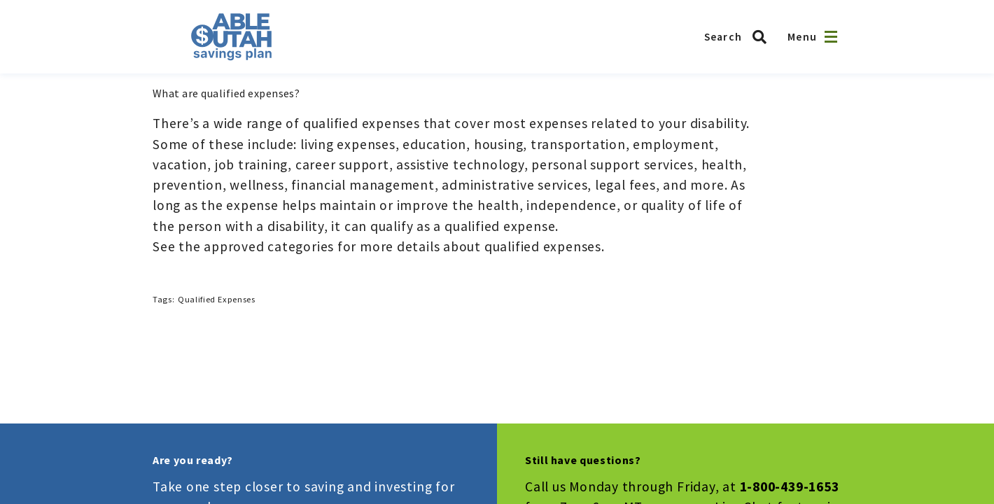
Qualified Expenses (216, 299)
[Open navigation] (830, 37)
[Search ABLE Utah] (739, 37)
